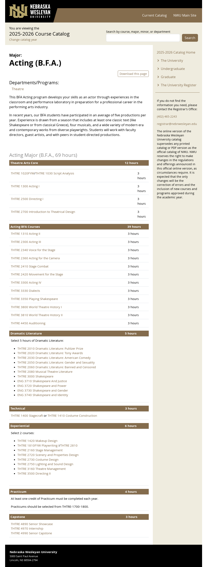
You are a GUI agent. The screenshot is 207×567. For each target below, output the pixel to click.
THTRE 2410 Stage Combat (29, 266)
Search (190, 38)
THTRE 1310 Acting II (25, 233)
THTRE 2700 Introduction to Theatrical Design (43, 212)
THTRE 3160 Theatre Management (41, 469)
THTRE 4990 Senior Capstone (31, 533)
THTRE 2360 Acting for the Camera (35, 258)
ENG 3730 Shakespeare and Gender (42, 390)
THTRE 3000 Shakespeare (35, 376)
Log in (193, 4)
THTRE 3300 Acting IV (26, 282)
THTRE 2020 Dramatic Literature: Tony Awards (50, 353)
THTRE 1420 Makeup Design (37, 441)
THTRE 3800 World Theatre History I (36, 307)
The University (172, 60)
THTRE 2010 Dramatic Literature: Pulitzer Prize (50, 348)
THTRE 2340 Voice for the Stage (33, 250)
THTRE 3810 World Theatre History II (37, 315)
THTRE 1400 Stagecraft (27, 415)
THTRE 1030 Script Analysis (54, 173)
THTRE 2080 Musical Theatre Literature (44, 371)
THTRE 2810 (69, 445)
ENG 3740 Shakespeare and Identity (42, 395)
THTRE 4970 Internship (27, 528)
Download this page (133, 74)
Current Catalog (154, 15)
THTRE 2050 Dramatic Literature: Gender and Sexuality (56, 362)
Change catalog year (23, 40)
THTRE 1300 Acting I (25, 186)
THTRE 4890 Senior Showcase (32, 524)
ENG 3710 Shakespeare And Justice (42, 381)
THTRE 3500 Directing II (34, 473)
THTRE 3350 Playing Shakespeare (34, 299)
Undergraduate (173, 68)
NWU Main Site (184, 15)
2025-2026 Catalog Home (176, 52)
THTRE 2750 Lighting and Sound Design (45, 464)
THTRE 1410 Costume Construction (72, 415)
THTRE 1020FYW (22, 173)
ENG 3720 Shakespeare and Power (41, 386)
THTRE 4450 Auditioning (28, 323)
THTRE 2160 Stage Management (40, 450)
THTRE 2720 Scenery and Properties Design (48, 455)
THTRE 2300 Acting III (26, 242)
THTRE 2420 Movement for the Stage (37, 274)
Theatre (18, 89)
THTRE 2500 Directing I (27, 199)
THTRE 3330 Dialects (25, 291)
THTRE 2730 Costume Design (37, 459)
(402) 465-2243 (167, 116)
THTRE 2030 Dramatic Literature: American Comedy (54, 358)
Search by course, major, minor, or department (138, 32)
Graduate (168, 77)
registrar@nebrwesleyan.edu (177, 124)
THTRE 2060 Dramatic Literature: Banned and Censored (56, 367)
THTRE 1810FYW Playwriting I (38, 445)
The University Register (179, 85)
